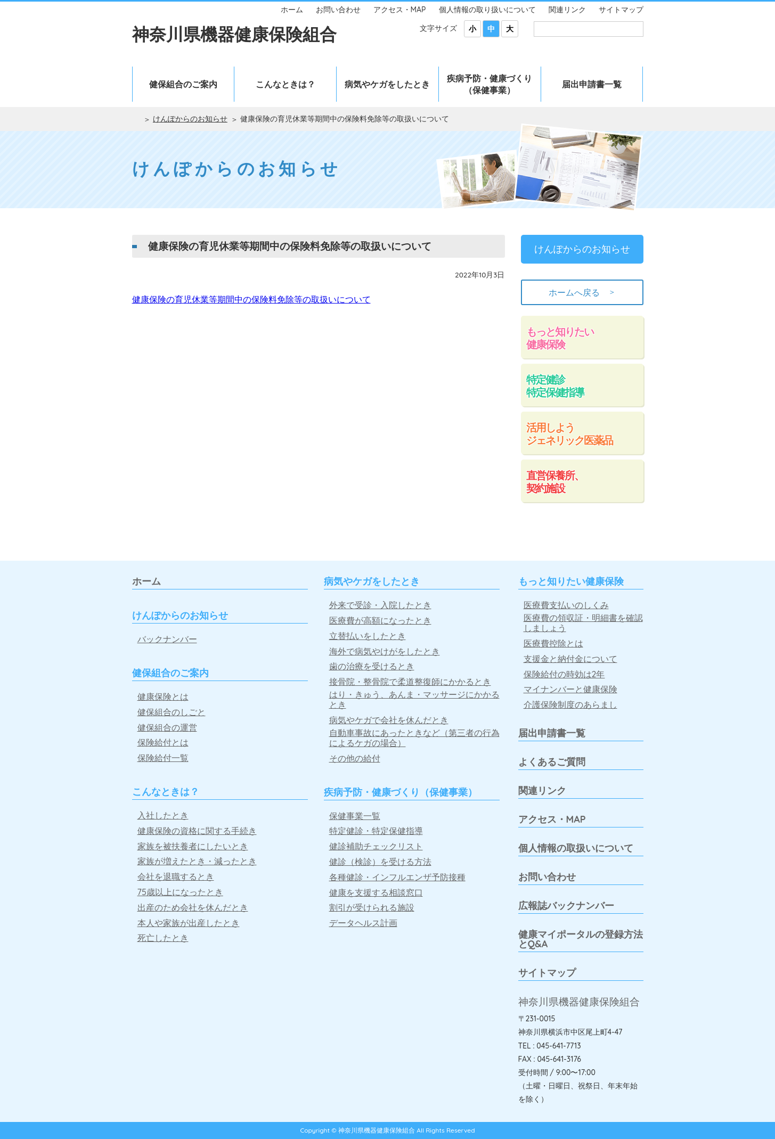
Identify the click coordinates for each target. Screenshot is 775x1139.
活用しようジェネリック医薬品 (569, 434)
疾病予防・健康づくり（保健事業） (489, 84)
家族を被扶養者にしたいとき (192, 846)
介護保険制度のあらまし (570, 705)
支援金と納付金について (570, 659)
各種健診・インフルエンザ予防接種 (397, 877)
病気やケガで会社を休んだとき (388, 720)
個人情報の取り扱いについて (487, 9)
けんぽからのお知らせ (190, 119)
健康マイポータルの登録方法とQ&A (580, 939)
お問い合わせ (338, 9)
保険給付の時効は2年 (564, 674)
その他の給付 (354, 758)
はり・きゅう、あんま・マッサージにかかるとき (414, 700)
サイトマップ (621, 9)
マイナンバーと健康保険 (570, 689)
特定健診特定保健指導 (555, 386)
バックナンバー (167, 639)
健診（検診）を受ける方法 (380, 862)
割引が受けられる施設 (371, 908)
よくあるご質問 (551, 762)
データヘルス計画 (363, 923)
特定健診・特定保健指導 (376, 831)
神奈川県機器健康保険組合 (234, 34)
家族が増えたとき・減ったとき (197, 861)
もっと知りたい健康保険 (559, 338)
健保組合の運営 (167, 728)
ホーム (292, 9)
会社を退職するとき (175, 877)
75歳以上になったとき (180, 892)
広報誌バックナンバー (566, 905)
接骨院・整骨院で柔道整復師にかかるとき (410, 682)
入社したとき (163, 815)
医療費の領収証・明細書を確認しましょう (583, 623)
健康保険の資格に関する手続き (197, 831)
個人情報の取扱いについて (575, 848)
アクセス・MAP (399, 9)
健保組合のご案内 (183, 84)
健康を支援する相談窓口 (376, 893)
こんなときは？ (285, 84)
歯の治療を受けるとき (371, 666)
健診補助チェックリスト (376, 846)
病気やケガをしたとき (387, 84)
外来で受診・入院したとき (380, 605)
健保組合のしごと (171, 712)
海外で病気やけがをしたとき (384, 651)
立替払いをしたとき (367, 636)
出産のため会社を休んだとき (192, 908)
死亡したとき (163, 938)
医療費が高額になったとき (380, 621)
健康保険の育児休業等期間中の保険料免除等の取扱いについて (251, 299)
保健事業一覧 (354, 816)
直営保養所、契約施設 (555, 482)
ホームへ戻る (582, 292)
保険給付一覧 (163, 758)
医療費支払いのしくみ (566, 605)
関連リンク (567, 9)
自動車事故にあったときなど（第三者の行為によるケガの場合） (414, 738)
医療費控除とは (553, 643)
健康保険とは (163, 697)
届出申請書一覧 (592, 84)
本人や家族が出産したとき (188, 923)
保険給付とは (163, 743)
